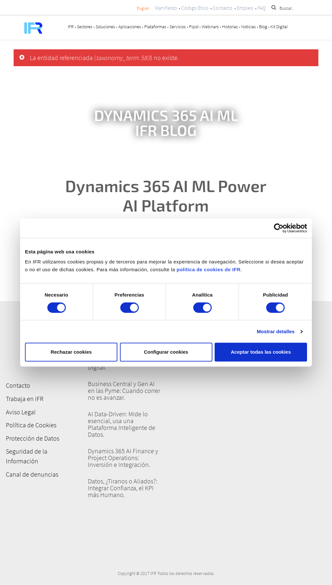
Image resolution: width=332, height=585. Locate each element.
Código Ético (194, 8)
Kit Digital (279, 27)
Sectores (84, 27)
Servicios (178, 27)
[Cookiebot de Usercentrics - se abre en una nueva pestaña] (278, 228)
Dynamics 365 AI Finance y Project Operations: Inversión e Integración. (123, 457)
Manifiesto (166, 8)
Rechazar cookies (71, 352)
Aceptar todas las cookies (261, 352)
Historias (230, 27)
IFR (71, 27)
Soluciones (105, 27)
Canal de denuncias (31, 473)
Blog (263, 27)
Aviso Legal (20, 411)
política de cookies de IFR (209, 269)
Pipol (193, 27)
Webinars (210, 27)
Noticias (248, 27)
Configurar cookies (166, 352)
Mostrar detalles (276, 331)
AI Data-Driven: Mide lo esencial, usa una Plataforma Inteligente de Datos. (121, 424)
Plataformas (155, 27)
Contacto (222, 8)
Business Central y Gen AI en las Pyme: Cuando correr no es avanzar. (124, 390)
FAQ (261, 8)
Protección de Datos (31, 437)
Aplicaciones (129, 27)
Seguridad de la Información (25, 455)
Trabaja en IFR (23, 398)
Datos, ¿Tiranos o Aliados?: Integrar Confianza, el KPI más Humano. (122, 488)
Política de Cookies (30, 424)
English (143, 8)
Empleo (245, 8)
